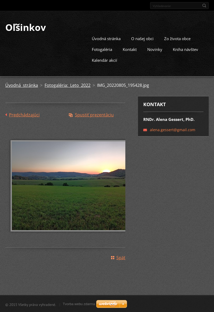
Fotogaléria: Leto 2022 (68, 85)
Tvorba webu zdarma (79, 304)
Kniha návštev (185, 48)
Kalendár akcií (104, 59)
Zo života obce (177, 38)
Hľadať (204, 5)
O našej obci (142, 38)
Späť (120, 257)
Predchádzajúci (24, 114)
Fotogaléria (102, 48)
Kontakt (130, 48)
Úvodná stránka (106, 38)
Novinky (154, 48)
